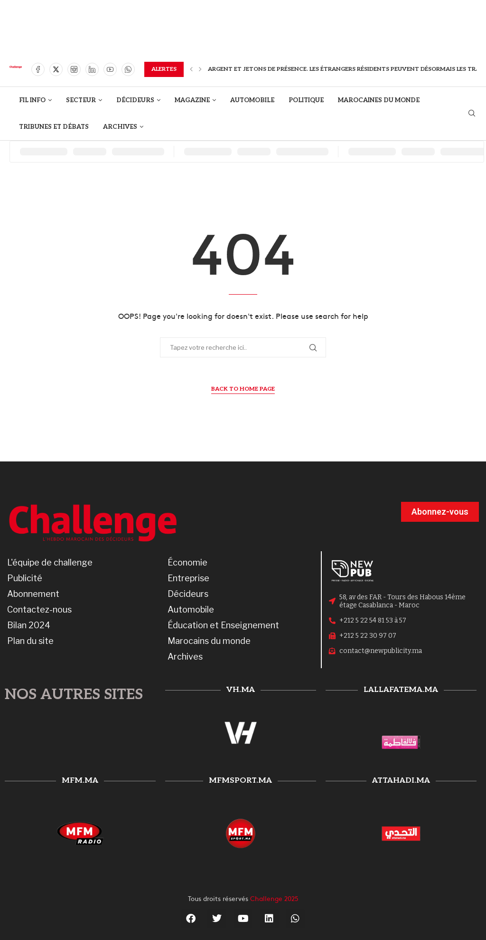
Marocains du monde (209, 641)
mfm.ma (80, 780)
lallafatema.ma (401, 689)
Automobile (191, 609)
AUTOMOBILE (252, 100)
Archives (185, 656)
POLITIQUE (306, 100)
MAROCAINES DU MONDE (379, 100)
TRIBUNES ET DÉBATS (54, 127)
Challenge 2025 (274, 898)
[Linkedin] (92, 69)
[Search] (472, 114)
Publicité (24, 578)
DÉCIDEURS (135, 100)
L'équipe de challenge (50, 562)
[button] (191, 69)
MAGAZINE (192, 100)
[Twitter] (56, 69)
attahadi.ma (401, 780)
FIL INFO (32, 100)
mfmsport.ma (240, 780)
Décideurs (188, 594)
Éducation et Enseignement (223, 625)
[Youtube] (110, 69)
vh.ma (240, 689)
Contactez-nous (39, 609)
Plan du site (30, 641)
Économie (187, 562)
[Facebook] (38, 69)
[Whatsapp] (128, 69)
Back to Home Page (243, 389)
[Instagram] (74, 69)
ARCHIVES (120, 127)
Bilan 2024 (28, 625)
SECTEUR (81, 100)
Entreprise (188, 578)
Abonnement (33, 594)
